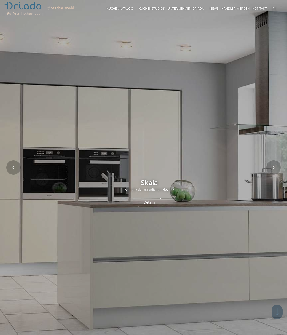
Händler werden (235, 8)
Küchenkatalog (121, 8)
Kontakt (259, 8)
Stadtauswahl (62, 8)
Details (149, 202)
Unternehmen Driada (187, 8)
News (214, 8)
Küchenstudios (152, 8)
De (276, 8)
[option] (143, 167)
